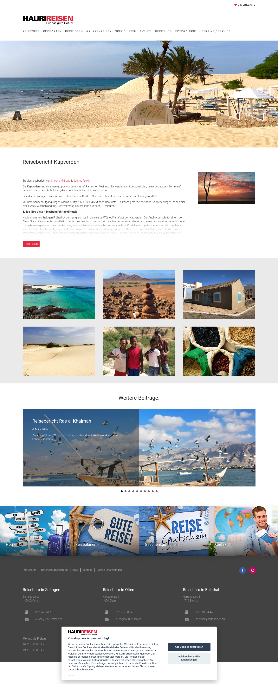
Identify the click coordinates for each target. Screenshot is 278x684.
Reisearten (52, 31)
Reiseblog (163, 31)
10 (157, 491)
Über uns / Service (214, 31)
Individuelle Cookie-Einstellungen (189, 658)
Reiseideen (74, 31)
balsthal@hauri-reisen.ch (210, 619)
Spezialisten (125, 31)
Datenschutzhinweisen (81, 669)
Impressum (29, 569)
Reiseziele (31, 31)
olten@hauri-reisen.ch (128, 619)
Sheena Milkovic (60, 180)
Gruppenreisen (99, 31)
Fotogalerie (185, 31)
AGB (75, 569)
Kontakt (87, 569)
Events (146, 31)
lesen (31, 244)
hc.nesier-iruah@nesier (49, 619)
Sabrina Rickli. (81, 180)
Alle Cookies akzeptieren (189, 646)
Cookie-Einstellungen (109, 569)
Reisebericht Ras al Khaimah (61, 421)
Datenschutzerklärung (54, 569)
